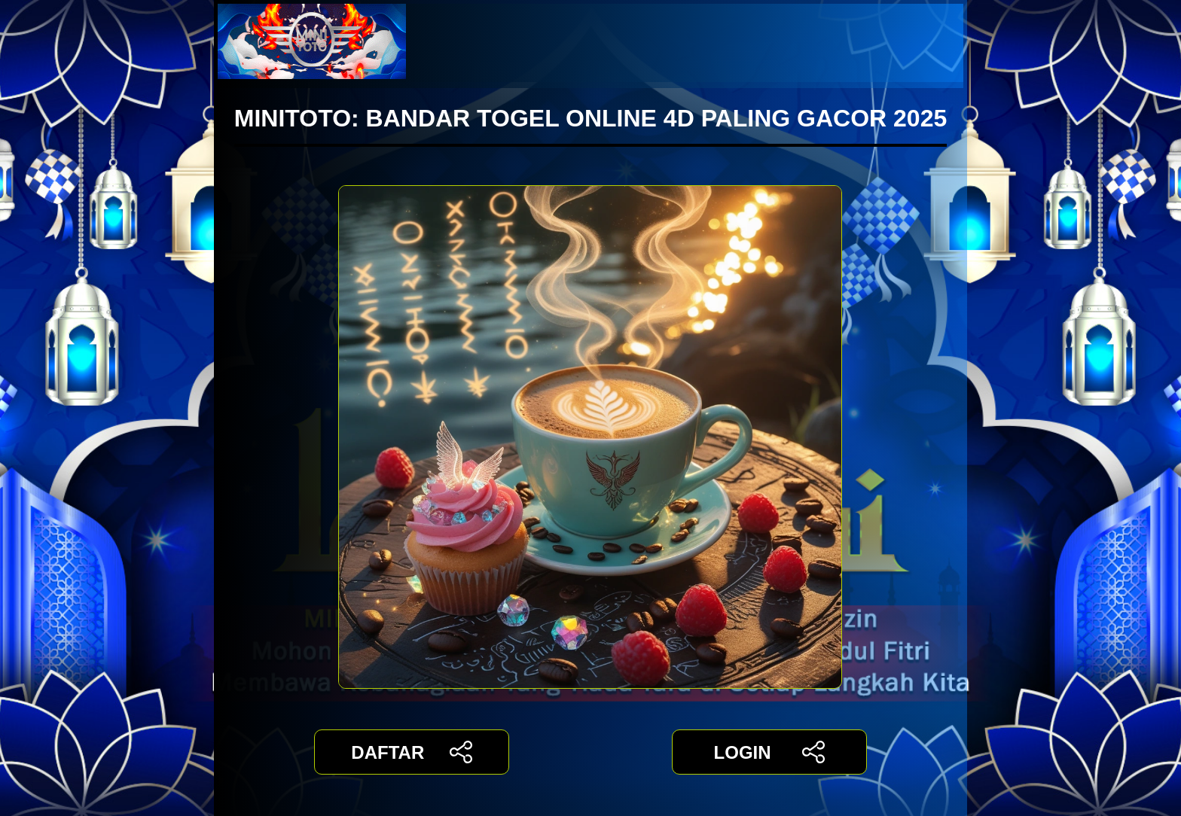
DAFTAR (411, 752)
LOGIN (769, 752)
